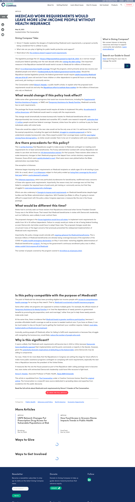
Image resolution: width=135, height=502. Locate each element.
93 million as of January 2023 (71, 250)
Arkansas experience (26, 179)
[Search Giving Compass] (121, 5)
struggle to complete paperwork (72, 132)
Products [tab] (114, 5)
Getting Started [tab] (62, 5)
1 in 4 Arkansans (39, 172)
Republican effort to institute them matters (59, 87)
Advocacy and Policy (45, 402)
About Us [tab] (50, 5)
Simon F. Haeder (40, 84)
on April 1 (36, 243)
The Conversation (46, 378)
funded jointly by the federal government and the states (59, 71)
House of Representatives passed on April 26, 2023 (59, 58)
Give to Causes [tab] (91, 5)
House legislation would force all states (53, 219)
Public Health (30, 402)
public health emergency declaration (37, 240)
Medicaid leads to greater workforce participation (65, 319)
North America (60, 402)
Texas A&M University (65, 373)
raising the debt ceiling (71, 61)
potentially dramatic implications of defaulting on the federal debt (48, 350)
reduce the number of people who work (65, 335)
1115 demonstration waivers (51, 152)
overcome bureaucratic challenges (38, 188)
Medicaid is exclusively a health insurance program (74, 302)
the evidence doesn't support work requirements (48, 53)
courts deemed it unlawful (38, 175)
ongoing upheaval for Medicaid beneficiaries (72, 235)
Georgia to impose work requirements (51, 192)
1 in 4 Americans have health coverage (35, 69)
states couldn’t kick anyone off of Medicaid (31, 246)
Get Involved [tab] (104, 5)
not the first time (26, 147)
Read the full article (58, 392)
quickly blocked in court (46, 158)
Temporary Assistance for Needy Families (64, 102)
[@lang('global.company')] (9, 5)
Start (104, 58)
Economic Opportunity (76, 402)
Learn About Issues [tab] (76, 5)
